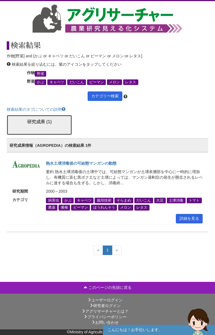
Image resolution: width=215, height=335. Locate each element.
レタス (130, 82)
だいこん (76, 82)
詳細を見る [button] (189, 218)
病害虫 (53, 200)
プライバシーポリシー (105, 317)
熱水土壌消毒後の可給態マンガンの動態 (81, 163)
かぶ (40, 82)
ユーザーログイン (105, 300)
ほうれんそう (104, 207)
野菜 (40, 74)
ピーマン (96, 82)
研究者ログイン (105, 305)
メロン (114, 82)
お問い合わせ (105, 322)
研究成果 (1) (39, 121)
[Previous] (98, 250)
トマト (194, 200)
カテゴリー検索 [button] (105, 96)
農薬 (51, 207)
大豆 (159, 200)
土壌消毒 (176, 200)
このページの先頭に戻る (107, 287)
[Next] (116, 250)
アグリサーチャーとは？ (104, 311)
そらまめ (123, 200)
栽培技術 (104, 200)
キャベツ (57, 82)
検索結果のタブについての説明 (36, 109)
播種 (64, 207)
